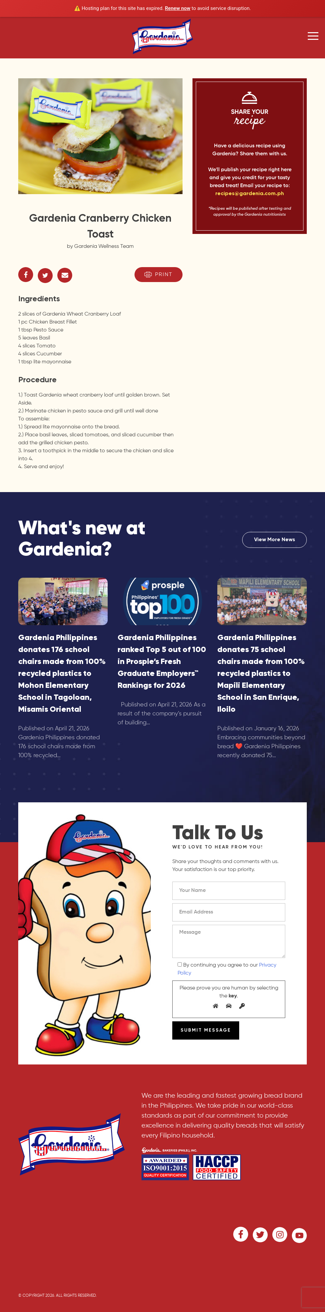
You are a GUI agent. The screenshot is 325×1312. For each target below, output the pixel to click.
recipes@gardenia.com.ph (249, 193)
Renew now (177, 8)
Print (158, 274)
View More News (274, 540)
